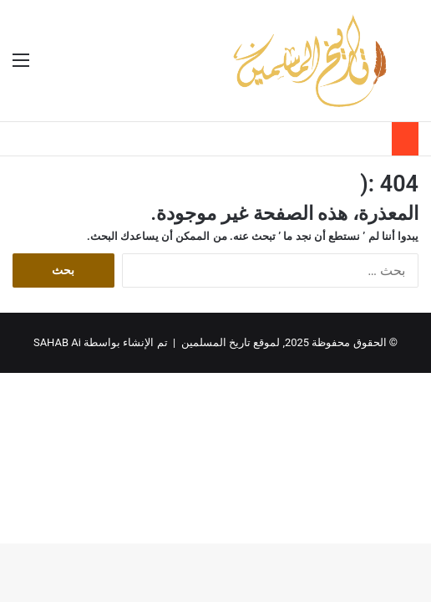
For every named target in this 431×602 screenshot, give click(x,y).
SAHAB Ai (57, 342)
